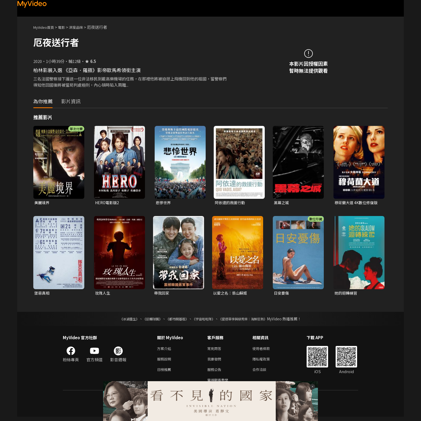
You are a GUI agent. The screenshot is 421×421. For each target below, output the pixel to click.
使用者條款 (266, 350)
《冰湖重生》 (120, 320)
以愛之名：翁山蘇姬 (231, 293)
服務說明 (165, 361)
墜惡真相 (42, 293)
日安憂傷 (282, 293)
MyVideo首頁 (45, 27)
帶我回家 (162, 293)
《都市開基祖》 (174, 320)
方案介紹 (165, 350)
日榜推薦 (165, 372)
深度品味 (82, 27)
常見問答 (215, 350)
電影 (66, 27)
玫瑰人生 (103, 293)
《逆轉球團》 (146, 320)
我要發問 (215, 361)
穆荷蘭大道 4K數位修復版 (357, 203)
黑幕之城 (282, 203)
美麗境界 (42, 203)
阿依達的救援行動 (231, 203)
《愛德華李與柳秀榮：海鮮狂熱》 (250, 320)
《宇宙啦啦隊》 (204, 320)
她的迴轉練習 (347, 293)
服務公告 (215, 372)
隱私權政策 (266, 361)
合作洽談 (264, 372)
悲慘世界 (164, 203)
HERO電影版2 (108, 203)
